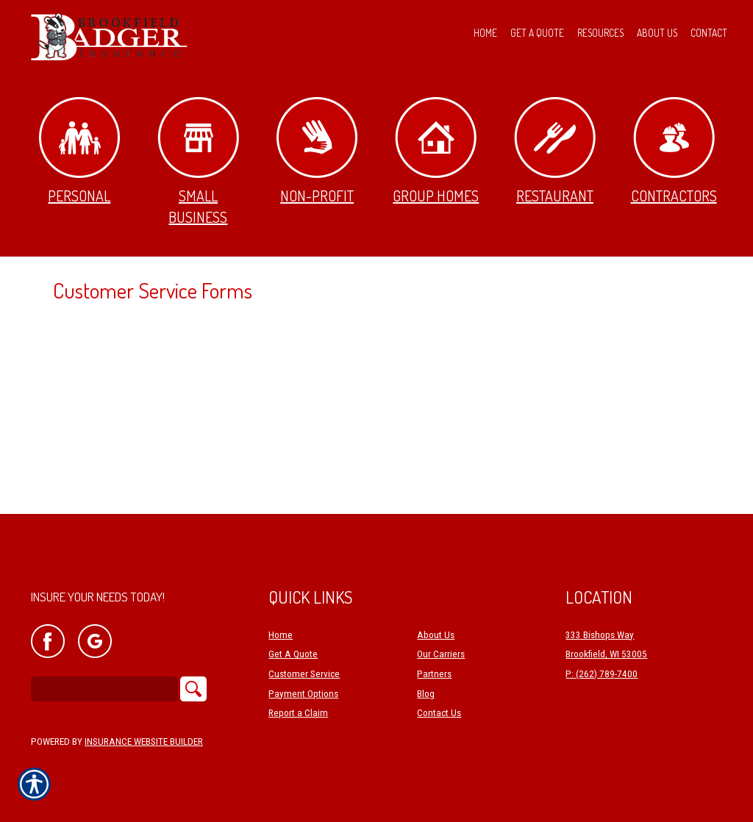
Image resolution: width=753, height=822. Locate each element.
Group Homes (436, 151)
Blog (426, 693)
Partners (434, 673)
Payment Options (303, 693)
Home (280, 634)
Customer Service (304, 673)
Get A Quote (293, 654)
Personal (79, 151)
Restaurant (555, 151)
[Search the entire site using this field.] (104, 688)
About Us (435, 634)
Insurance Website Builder (144, 741)
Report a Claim (298, 712)
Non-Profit (316, 151)
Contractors (674, 151)
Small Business (198, 161)
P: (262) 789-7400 (601, 673)
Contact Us (439, 712)
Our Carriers (441, 654)
